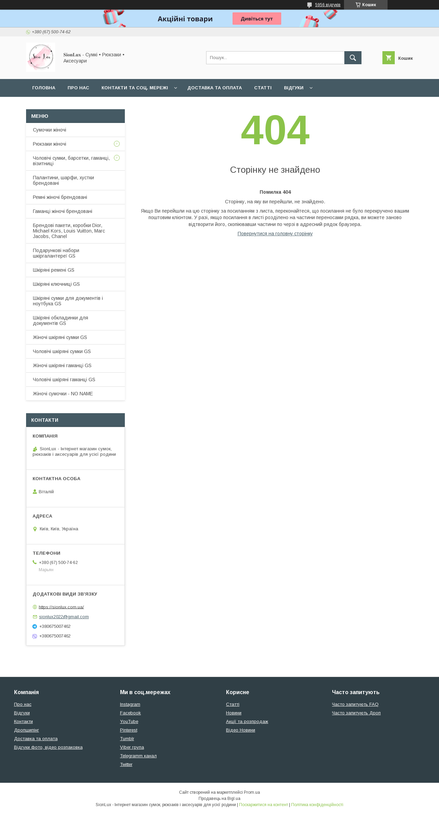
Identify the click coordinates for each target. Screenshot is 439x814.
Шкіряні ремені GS (53, 270)
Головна (43, 87)
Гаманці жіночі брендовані (62, 211)
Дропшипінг (26, 730)
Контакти (23, 721)
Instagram (130, 704)
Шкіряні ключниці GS (56, 284)
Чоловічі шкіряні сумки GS (62, 351)
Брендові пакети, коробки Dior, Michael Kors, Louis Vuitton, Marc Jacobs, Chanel (69, 231)
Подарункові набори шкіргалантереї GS (56, 253)
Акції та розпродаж (247, 721)
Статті (263, 87)
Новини (233, 712)
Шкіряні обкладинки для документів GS (60, 320)
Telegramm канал (138, 755)
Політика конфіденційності (317, 804)
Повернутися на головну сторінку (275, 233)
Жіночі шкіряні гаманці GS (62, 365)
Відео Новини (240, 730)
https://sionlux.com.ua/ (61, 606)
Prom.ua (252, 792)
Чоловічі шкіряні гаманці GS (64, 379)
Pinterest (128, 730)
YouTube (129, 721)
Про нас (78, 87)
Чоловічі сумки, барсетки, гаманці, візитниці (71, 160)
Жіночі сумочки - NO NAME (63, 393)
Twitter (126, 764)
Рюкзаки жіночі (49, 144)
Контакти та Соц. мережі (135, 87)
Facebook (130, 712)
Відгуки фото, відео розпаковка (48, 747)
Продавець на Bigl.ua (219, 798)
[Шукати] (352, 57)
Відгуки (294, 87)
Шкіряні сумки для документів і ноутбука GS (68, 300)
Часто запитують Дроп (356, 712)
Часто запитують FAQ (355, 704)
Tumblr (127, 738)
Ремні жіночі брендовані (60, 197)
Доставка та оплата (214, 87)
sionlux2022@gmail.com (64, 616)
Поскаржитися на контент (263, 804)
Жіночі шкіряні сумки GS (60, 337)
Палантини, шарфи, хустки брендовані (63, 180)
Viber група (132, 747)
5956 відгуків (328, 4)
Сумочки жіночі (49, 130)
